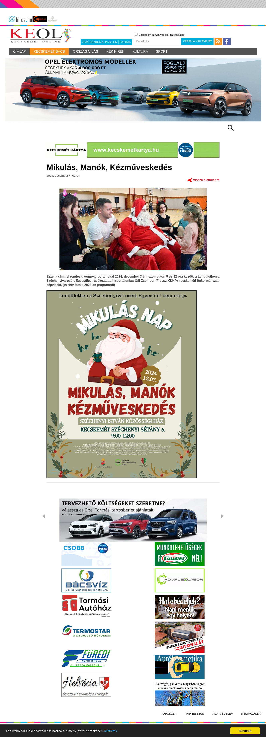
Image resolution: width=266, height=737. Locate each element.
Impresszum (195, 713)
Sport (162, 51)
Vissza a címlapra (206, 180)
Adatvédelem (223, 713)
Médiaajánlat (251, 713)
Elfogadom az (159, 34)
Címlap (19, 51)
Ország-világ (85, 51)
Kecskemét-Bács (49, 51)
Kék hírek (115, 51)
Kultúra (140, 51)
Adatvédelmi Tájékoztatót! (169, 34)
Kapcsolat (169, 713)
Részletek (110, 732)
